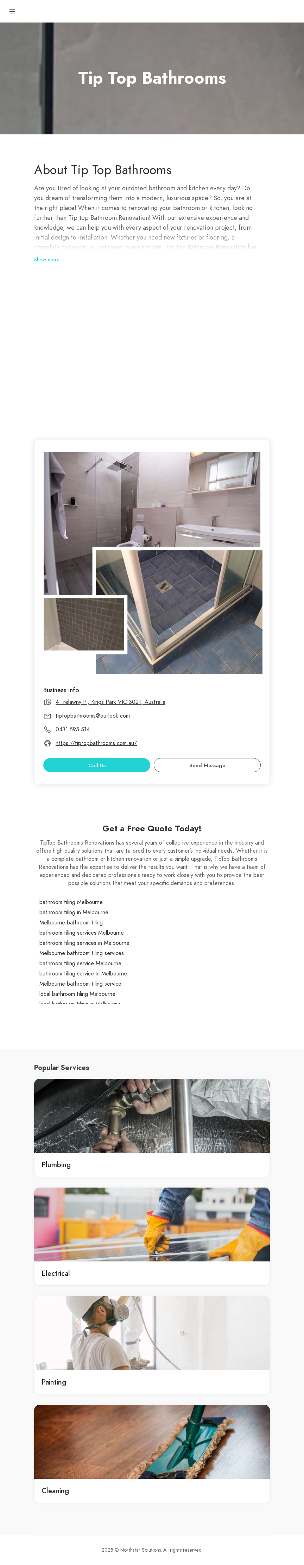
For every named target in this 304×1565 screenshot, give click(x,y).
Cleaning (55, 1491)
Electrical (56, 1273)
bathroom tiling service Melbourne (80, 963)
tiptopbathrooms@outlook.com (93, 716)
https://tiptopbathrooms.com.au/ (96, 743)
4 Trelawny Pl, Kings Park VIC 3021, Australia (110, 702)
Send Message (207, 765)
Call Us (97, 765)
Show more (47, 259)
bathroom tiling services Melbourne (81, 933)
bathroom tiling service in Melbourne (83, 974)
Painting (54, 1382)
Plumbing (56, 1165)
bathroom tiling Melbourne (71, 902)
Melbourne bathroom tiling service (80, 984)
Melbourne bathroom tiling (71, 923)
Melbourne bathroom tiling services (81, 953)
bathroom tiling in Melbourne (73, 912)
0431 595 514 (73, 729)
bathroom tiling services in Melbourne (84, 943)
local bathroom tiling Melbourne (77, 994)
